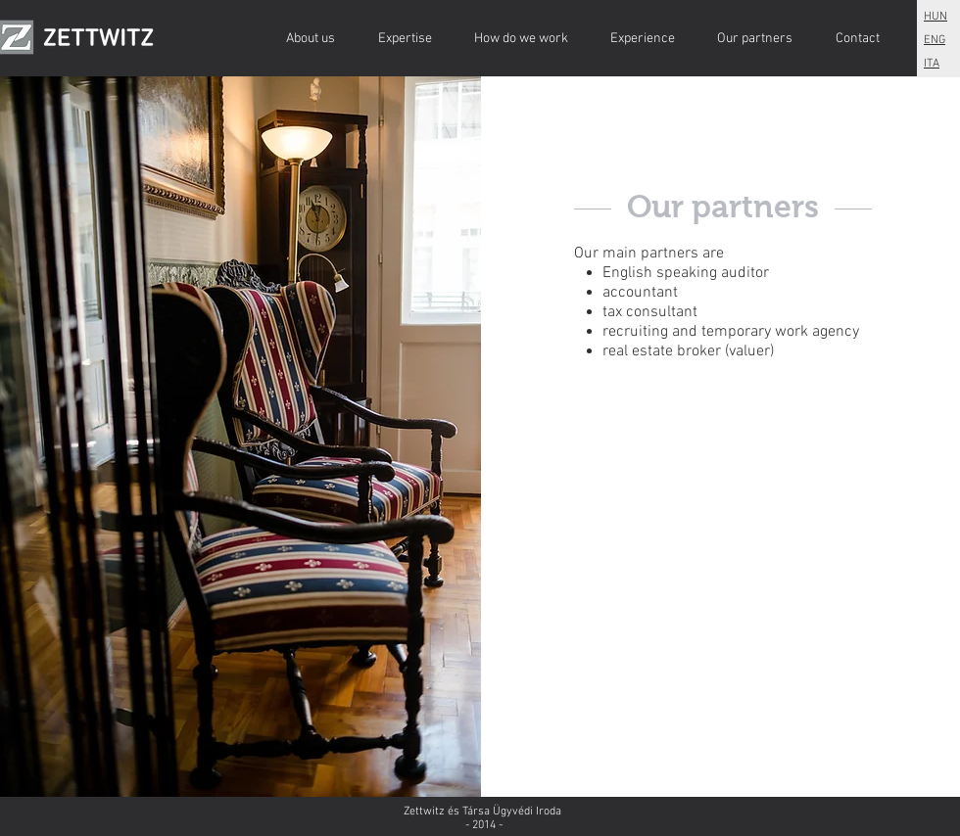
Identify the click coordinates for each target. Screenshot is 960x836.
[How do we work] (521, 38)
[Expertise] (404, 38)
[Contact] (857, 38)
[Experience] (642, 38)
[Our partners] (754, 38)
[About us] (310, 38)
